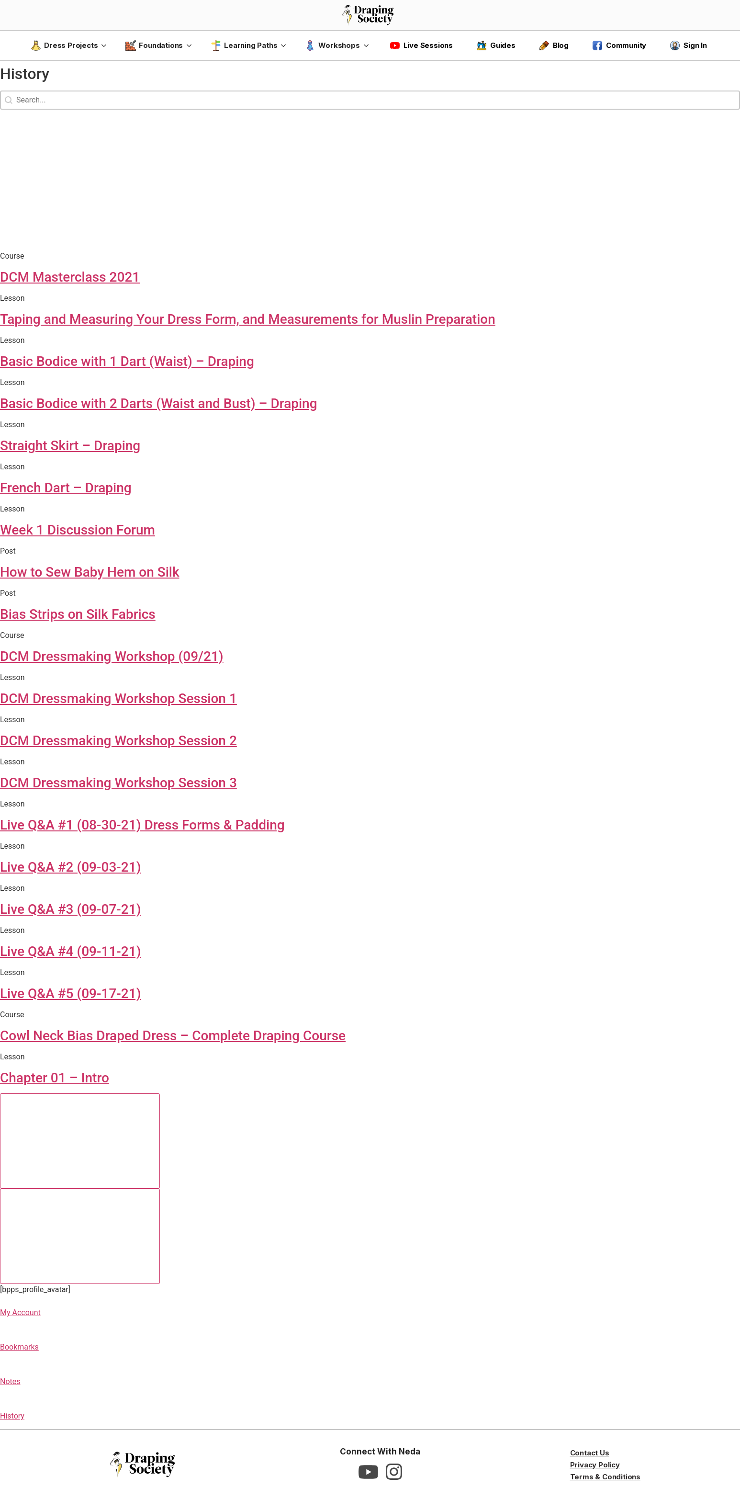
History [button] (12, 1415)
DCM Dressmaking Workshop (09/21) (112, 656)
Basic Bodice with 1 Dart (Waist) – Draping (127, 361)
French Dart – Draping (66, 488)
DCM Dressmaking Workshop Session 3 (118, 783)
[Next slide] (80, 1236)
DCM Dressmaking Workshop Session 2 (118, 741)
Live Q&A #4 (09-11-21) (70, 951)
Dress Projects (64, 45)
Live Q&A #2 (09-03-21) (70, 867)
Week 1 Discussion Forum (77, 530)
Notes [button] (10, 1381)
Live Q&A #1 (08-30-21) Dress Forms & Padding (142, 825)
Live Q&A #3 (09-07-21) (70, 909)
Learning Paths (244, 45)
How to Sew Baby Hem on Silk (89, 572)
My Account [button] (20, 1312)
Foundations (154, 45)
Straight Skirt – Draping (70, 446)
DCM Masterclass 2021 (70, 277)
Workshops (332, 45)
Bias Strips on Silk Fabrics (78, 614)
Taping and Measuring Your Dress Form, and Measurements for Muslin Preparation (247, 319)
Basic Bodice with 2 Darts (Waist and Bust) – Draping (158, 403)
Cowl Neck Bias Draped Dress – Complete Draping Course (173, 1036)
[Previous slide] (80, 1141)
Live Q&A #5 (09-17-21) (70, 993)
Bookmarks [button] (19, 1346)
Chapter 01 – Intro (54, 1078)
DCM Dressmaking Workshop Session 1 (118, 698)
